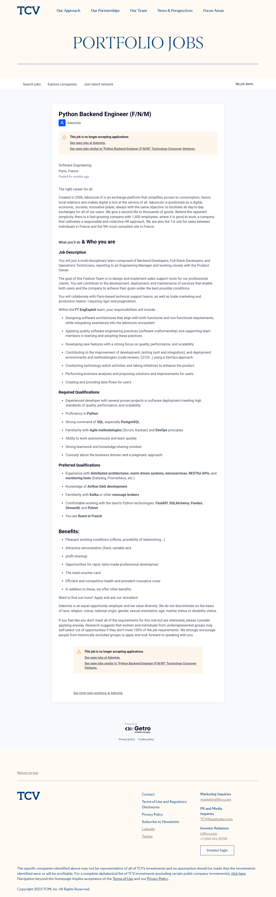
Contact (148, 794)
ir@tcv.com (208, 833)
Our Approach (68, 11)
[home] (28, 10)
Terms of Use (123, 878)
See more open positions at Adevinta (97, 693)
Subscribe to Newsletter (160, 821)
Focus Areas (213, 11)
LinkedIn (148, 829)
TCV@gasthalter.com (216, 819)
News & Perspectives (175, 11)
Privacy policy (127, 739)
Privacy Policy (152, 814)
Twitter (147, 836)
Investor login (217, 850)
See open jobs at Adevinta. (88, 143)
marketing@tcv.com (215, 799)
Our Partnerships (105, 11)
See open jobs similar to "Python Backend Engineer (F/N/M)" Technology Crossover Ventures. (133, 148)
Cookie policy (146, 739)
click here (238, 873)
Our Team (138, 11)
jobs (32, 84)
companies (62, 84)
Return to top (27, 772)
